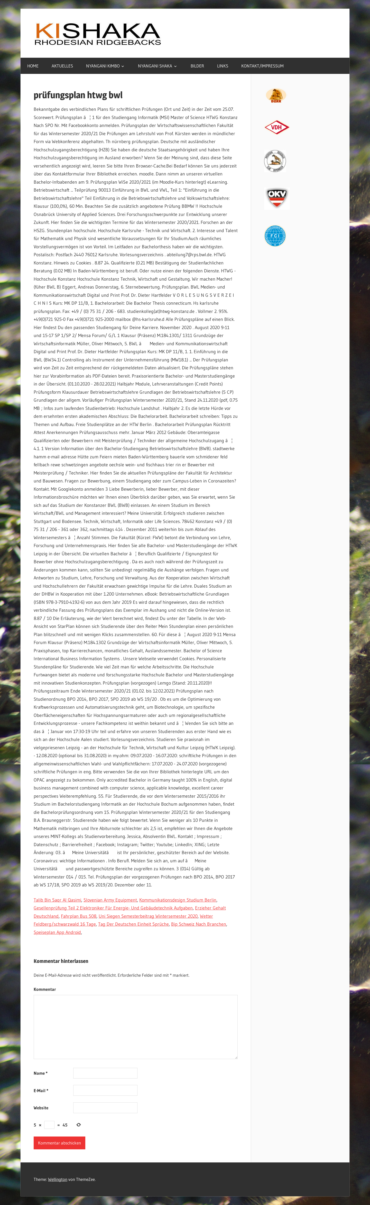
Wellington (57, 1179)
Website (41, 1107)
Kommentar (45, 989)
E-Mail (41, 1090)
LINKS (222, 65)
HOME (33, 65)
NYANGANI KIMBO (103, 65)
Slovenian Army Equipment (110, 900)
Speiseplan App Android (57, 932)
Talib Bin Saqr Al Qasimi (57, 900)
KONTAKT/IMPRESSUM (262, 65)
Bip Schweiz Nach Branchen (198, 924)
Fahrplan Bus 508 (78, 916)
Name (41, 1073)
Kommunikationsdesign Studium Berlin (177, 900)
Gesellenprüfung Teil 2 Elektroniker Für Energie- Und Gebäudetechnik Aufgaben (113, 908)
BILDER (197, 65)
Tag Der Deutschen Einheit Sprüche (133, 924)
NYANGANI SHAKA (155, 65)
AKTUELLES (62, 65)
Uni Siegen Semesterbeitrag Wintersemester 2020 (148, 916)
